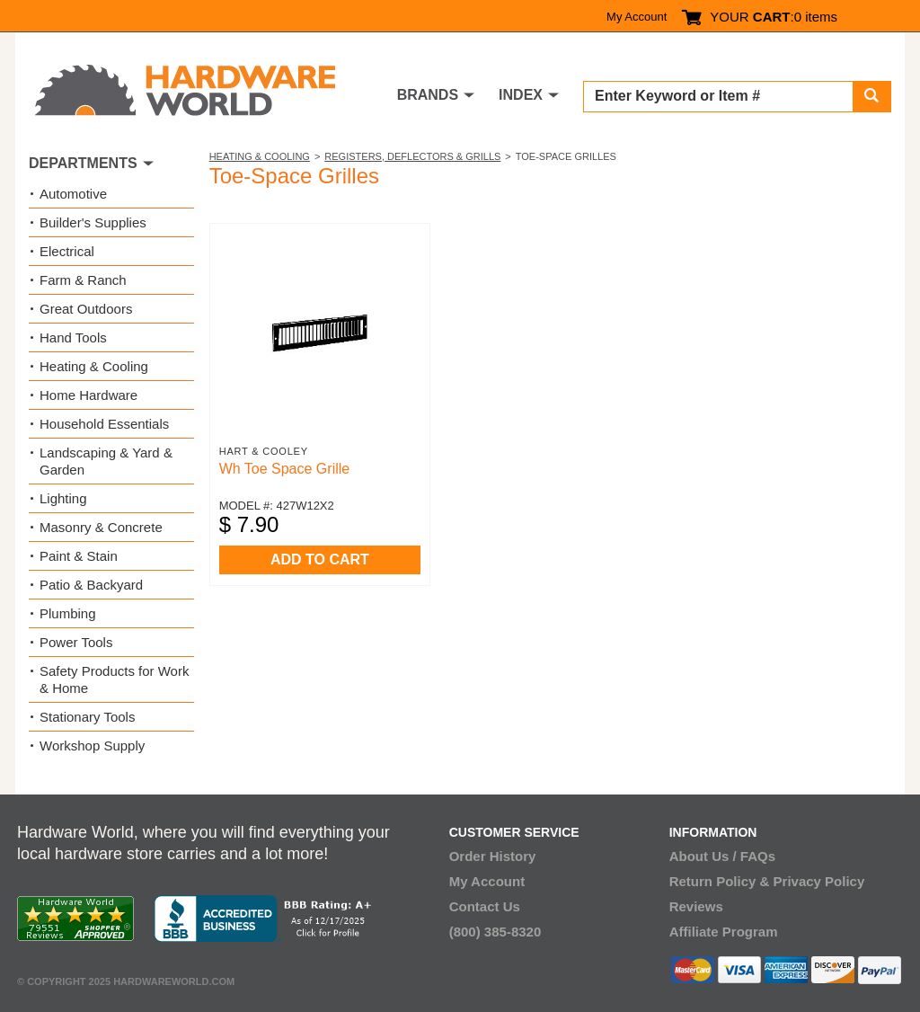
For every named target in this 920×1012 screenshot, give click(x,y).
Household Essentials (104, 423)
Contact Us (484, 906)
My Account (636, 16)
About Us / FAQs (722, 856)
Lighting (63, 498)
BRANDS (427, 94)
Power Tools (76, 642)
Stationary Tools (87, 716)
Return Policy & (719, 881)
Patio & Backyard (91, 584)
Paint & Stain (79, 556)
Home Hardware (88, 395)
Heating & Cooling (259, 156)
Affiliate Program (723, 931)
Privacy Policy (819, 881)
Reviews (696, 906)
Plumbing (68, 613)
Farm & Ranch (83, 280)
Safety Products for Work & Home (114, 679)
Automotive (73, 193)
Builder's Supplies (93, 222)
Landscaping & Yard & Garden (106, 461)
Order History (492, 856)
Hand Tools (73, 337)
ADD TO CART (319, 559)
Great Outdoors (86, 308)
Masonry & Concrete (101, 527)
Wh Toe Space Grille (284, 468)
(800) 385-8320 (495, 931)
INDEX (521, 94)
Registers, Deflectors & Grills (412, 156)
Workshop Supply (92, 745)
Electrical (67, 251)
